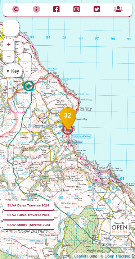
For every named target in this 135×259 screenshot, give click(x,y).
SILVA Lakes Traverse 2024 (28, 215)
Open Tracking (117, 256)
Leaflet (80, 256)
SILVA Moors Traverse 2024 (28, 225)
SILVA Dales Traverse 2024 (28, 205)
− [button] (9, 56)
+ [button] (9, 44)
